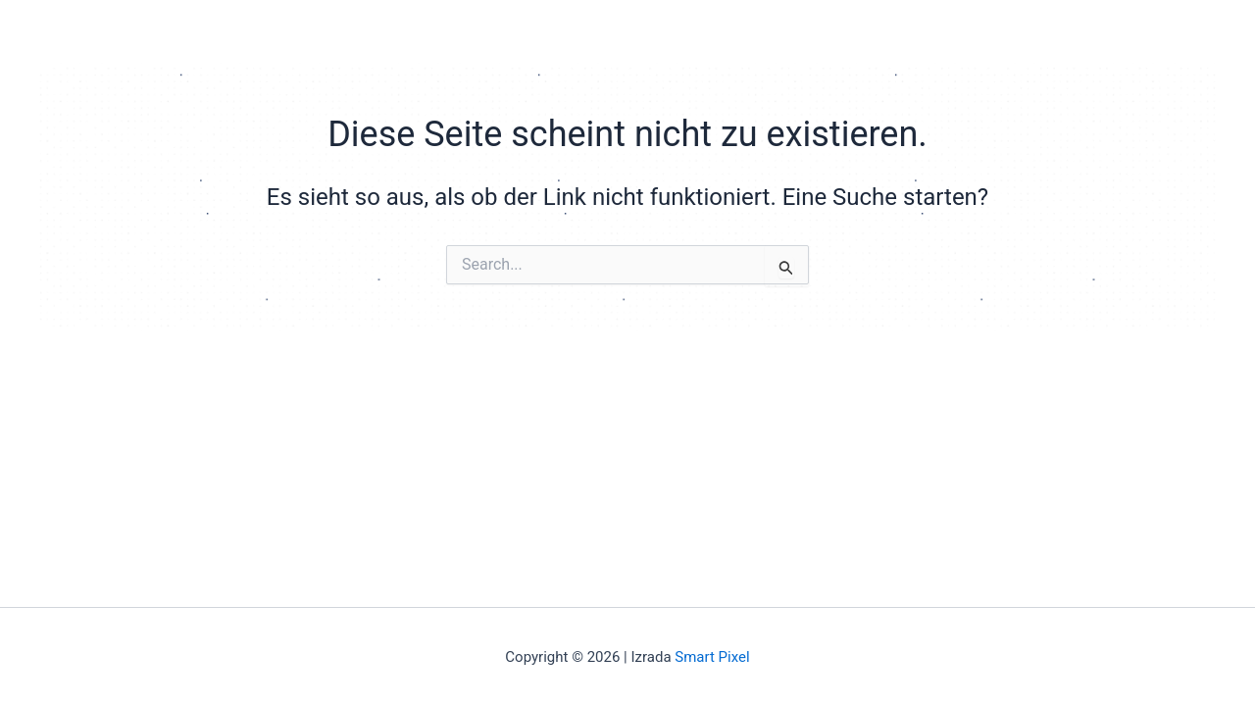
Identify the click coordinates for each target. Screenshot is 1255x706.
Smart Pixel (712, 657)
